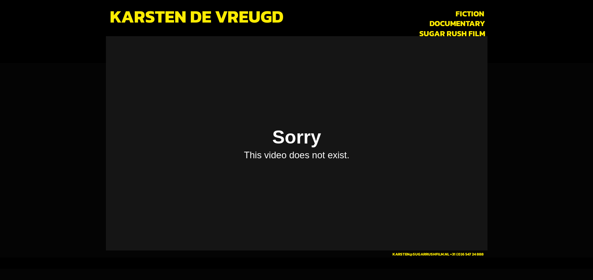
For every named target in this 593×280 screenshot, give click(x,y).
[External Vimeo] (296, 143)
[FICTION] (470, 13)
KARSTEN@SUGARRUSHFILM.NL (420, 254)
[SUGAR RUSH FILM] (452, 33)
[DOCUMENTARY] (457, 23)
